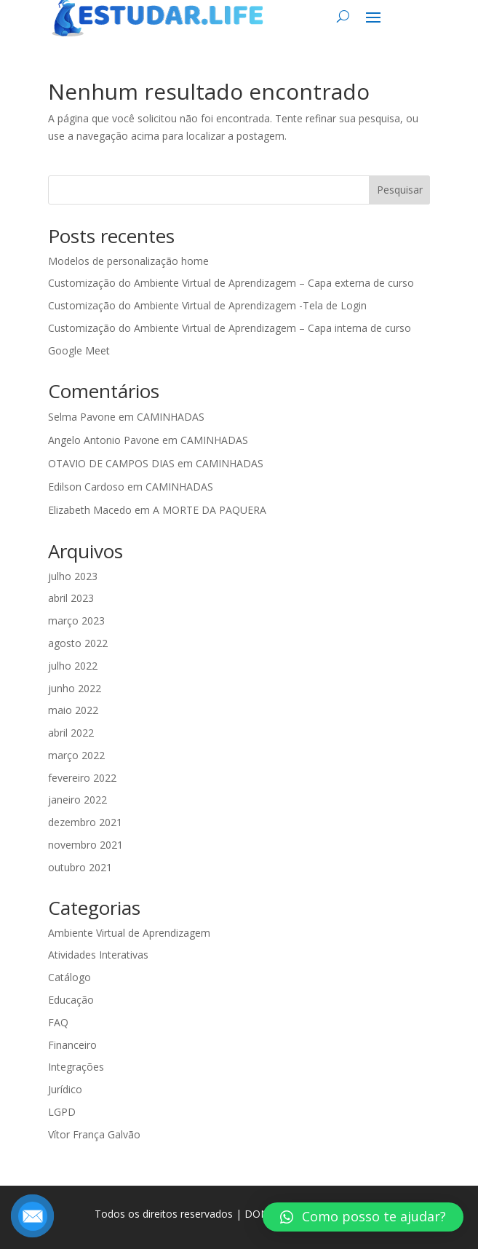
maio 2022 (73, 710)
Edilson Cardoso (86, 486)
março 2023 (76, 620)
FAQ (58, 1022)
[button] (363, 1217)
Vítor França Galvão (94, 1134)
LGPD (62, 1112)
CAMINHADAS (170, 417)
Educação (71, 1000)
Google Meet (79, 350)
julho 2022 (72, 666)
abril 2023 (71, 598)
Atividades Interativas (98, 954)
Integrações (76, 1067)
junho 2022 (74, 688)
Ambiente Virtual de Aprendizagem (129, 933)
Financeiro (72, 1045)
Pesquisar (400, 190)
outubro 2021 (80, 867)
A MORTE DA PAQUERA (209, 510)
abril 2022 (71, 733)
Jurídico (65, 1089)
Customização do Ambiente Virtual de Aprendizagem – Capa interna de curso (229, 328)
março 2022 (76, 755)
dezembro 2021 (85, 822)
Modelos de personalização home (128, 261)
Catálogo (69, 977)
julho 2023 (72, 576)
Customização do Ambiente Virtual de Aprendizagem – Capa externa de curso (231, 283)
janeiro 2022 (77, 799)
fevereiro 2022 (82, 778)
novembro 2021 (85, 845)
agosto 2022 (78, 643)
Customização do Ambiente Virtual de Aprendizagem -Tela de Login (207, 305)
